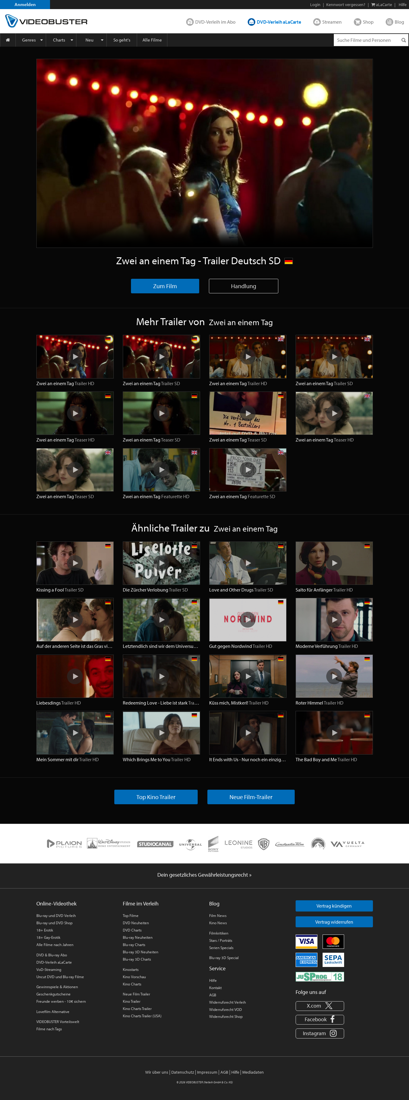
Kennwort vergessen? (345, 4)
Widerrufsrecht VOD (225, 1009)
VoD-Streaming (48, 969)
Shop (368, 22)
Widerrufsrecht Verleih (227, 1002)
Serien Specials (221, 947)
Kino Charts (132, 984)
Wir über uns (156, 1072)
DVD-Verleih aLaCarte (279, 22)
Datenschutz (182, 1072)
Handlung (243, 286)
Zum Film (165, 286)
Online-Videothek (56, 903)
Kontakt (215, 987)
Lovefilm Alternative (52, 1011)
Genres (29, 40)
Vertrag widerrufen (334, 922)
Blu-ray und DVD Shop (54, 922)
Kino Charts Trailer (137, 1008)
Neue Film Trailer (136, 994)
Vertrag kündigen (334, 906)
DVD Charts (132, 930)
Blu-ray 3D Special (224, 957)
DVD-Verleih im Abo (215, 22)
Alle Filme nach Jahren (54, 944)
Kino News (218, 922)
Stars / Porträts (220, 940)
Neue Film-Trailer (251, 797)
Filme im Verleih (141, 903)
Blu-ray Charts (134, 944)
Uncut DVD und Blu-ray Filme (60, 976)
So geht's (121, 40)
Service (217, 968)
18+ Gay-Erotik (48, 937)
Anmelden (25, 4)
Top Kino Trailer (156, 797)
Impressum (207, 1072)
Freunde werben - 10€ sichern (61, 1001)
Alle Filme (152, 40)
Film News (217, 915)
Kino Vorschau (134, 976)
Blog (399, 22)
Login (315, 4)
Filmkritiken (218, 933)
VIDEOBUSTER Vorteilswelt (57, 1021)
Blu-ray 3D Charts (137, 959)
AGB (212, 994)
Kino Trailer (131, 1001)
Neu (89, 40)
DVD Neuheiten (136, 922)
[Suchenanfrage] (371, 40)
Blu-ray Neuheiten (138, 937)
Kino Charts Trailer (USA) (142, 1015)
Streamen (332, 22)
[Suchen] (403, 40)
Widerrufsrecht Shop (226, 1016)
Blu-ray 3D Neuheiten (140, 951)
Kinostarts (131, 969)
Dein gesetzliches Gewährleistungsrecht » (204, 874)
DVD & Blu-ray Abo (51, 954)
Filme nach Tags (49, 1028)
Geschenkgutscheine (53, 994)
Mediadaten (253, 1072)
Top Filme (131, 915)
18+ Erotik (44, 930)
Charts (59, 40)
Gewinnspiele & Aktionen (57, 986)
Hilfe (213, 980)
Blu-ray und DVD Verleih (56, 915)
